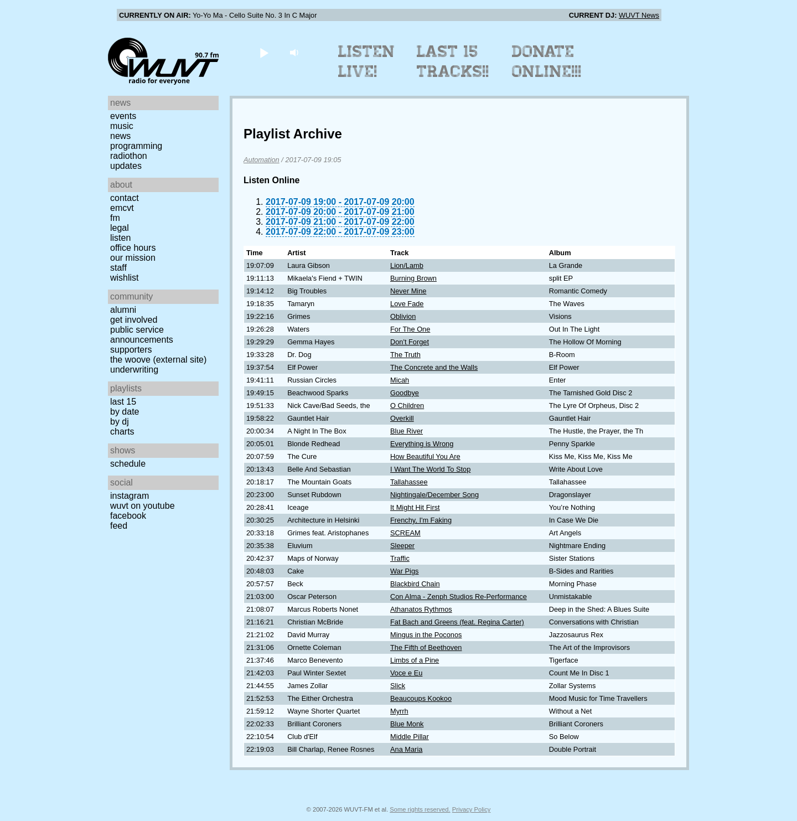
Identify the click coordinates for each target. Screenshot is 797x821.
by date (124, 411)
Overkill (402, 418)
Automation (262, 160)
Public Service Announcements (141, 334)
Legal (119, 228)
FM (115, 218)
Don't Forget (409, 342)
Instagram (129, 495)
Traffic (400, 558)
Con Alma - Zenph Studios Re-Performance (458, 596)
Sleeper (402, 545)
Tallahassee (409, 482)
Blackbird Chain (415, 584)
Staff (118, 267)
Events (123, 116)
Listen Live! (366, 61)
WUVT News (639, 15)
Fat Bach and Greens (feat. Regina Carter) (457, 622)
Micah (399, 380)
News (120, 136)
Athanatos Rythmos (421, 609)
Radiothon (128, 156)
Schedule (128, 463)
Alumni (123, 309)
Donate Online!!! (547, 61)
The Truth (405, 354)
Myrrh (399, 711)
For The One (410, 329)
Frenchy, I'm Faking (421, 520)
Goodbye (404, 393)
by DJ (119, 421)
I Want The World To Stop (430, 469)
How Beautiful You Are (425, 456)
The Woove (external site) (158, 359)
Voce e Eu (406, 673)
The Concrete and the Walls (434, 367)
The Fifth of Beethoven (426, 647)
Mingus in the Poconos (426, 635)
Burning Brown (413, 278)
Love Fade (406, 304)
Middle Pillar (409, 736)
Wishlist (124, 277)
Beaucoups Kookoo (421, 698)
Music (121, 126)
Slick (397, 685)
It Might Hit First (415, 507)
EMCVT (122, 208)
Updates (126, 166)
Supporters (131, 349)
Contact (124, 198)
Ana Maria (406, 749)
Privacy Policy (471, 809)
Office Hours (133, 247)
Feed (118, 525)
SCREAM (405, 533)
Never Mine (408, 291)
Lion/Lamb (406, 265)
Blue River (406, 431)
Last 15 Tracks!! (453, 61)
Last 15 (123, 401)
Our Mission (133, 257)
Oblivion (403, 316)
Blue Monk (406, 724)
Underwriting (134, 369)
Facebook (128, 515)
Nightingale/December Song (434, 494)
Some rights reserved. (420, 809)
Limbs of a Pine (414, 660)
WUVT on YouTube (142, 505)
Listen (120, 237)
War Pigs (404, 571)
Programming (136, 146)
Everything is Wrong (421, 444)
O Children (407, 405)
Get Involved (133, 319)
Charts (122, 431)
